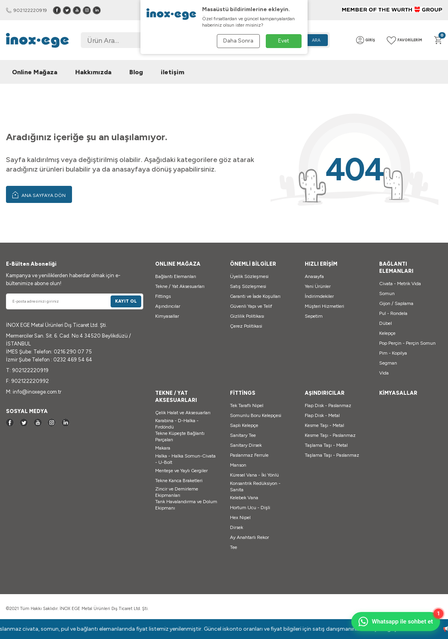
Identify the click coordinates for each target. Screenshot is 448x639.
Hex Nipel (240, 517)
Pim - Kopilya (393, 353)
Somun (387, 293)
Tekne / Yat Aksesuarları (180, 286)
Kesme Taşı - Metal (324, 425)
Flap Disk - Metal (322, 415)
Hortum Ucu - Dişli (250, 507)
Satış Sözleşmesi (248, 286)
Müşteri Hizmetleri (324, 306)
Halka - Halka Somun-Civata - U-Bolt (185, 459)
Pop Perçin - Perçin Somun (407, 343)
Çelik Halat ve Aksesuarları (182, 412)
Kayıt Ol (126, 301)
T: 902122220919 (27, 370)
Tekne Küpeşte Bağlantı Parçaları (180, 436)
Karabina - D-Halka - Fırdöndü (177, 424)
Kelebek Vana (244, 497)
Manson (238, 465)
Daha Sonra (238, 40)
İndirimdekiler (319, 296)
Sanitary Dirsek (246, 445)
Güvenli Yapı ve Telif (251, 306)
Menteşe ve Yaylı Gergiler (181, 470)
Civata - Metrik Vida (400, 283)
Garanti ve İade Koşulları (255, 296)
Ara (316, 40)
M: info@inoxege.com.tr (33, 392)
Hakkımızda (93, 72)
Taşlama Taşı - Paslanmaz (332, 455)
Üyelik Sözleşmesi (249, 276)
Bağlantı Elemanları (175, 276)
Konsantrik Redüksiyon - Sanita (255, 486)
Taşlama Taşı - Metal (326, 445)
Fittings (163, 296)
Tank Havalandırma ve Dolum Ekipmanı (186, 505)
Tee (233, 547)
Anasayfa (314, 276)
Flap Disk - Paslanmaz (328, 405)
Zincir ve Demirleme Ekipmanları (176, 492)
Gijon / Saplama (396, 303)
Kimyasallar (167, 316)
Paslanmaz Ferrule (249, 455)
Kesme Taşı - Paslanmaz (330, 435)
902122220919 (26, 10)
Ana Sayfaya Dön (39, 194)
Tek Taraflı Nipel (246, 405)
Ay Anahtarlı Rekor (249, 537)
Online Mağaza (34, 72)
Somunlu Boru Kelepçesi (255, 415)
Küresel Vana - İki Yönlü (254, 475)
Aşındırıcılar (167, 306)
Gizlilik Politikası (247, 316)
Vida (384, 373)
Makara (162, 448)
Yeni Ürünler (318, 286)
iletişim (172, 72)
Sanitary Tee (243, 435)
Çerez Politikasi (246, 326)
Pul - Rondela (393, 313)
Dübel (385, 323)
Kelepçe (387, 333)
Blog (136, 72)
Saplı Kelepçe (244, 425)
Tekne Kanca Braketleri (179, 480)
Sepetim (314, 316)
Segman (388, 363)
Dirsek (236, 527)
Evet (283, 40)
